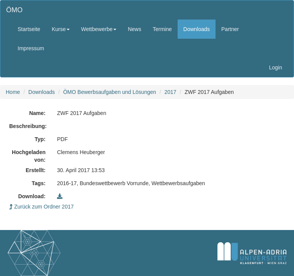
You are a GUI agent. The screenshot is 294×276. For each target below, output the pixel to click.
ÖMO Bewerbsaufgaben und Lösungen (109, 92)
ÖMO (14, 10)
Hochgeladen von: (29, 156)
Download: (32, 196)
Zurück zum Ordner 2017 (41, 207)
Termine (162, 29)
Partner (230, 29)
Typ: (40, 139)
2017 (170, 92)
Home (13, 92)
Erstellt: (36, 170)
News (134, 29)
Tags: (39, 183)
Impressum (31, 48)
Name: (37, 113)
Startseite (29, 29)
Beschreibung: (28, 126)
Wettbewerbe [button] (98, 29)
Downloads (196, 29)
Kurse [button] (61, 29)
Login (275, 67)
